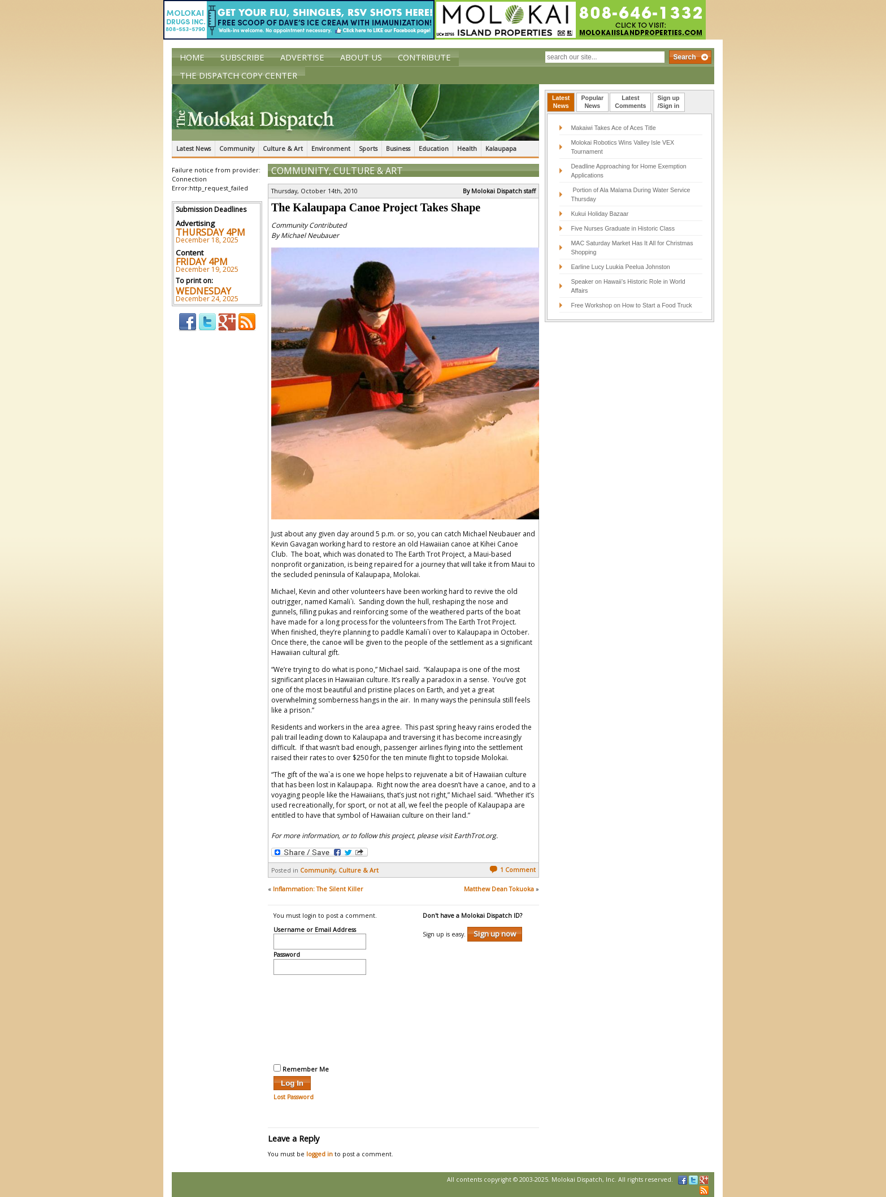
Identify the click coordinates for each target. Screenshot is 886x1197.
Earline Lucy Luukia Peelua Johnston (620, 266)
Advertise (302, 57)
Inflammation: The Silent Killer (318, 889)
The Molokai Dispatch (355, 112)
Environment (330, 149)
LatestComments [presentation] (630, 101)
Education (434, 149)
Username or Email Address (314, 930)
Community (236, 149)
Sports (368, 149)
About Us (361, 57)
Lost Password (293, 1097)
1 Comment (512, 870)
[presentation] (319, 1018)
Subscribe (242, 57)
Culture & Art (283, 149)
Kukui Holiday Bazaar (599, 213)
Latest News (193, 149)
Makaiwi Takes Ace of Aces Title (613, 127)
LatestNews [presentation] (561, 101)
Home (192, 57)
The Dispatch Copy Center (238, 75)
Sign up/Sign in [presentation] (669, 101)
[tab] (561, 102)
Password (286, 955)
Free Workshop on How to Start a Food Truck (631, 305)
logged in (319, 1154)
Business (398, 149)
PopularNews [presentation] (592, 101)
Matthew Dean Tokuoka (499, 889)
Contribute (424, 57)
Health (467, 149)
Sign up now (495, 934)
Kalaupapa (500, 149)
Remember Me (301, 1068)
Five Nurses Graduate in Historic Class (623, 228)
